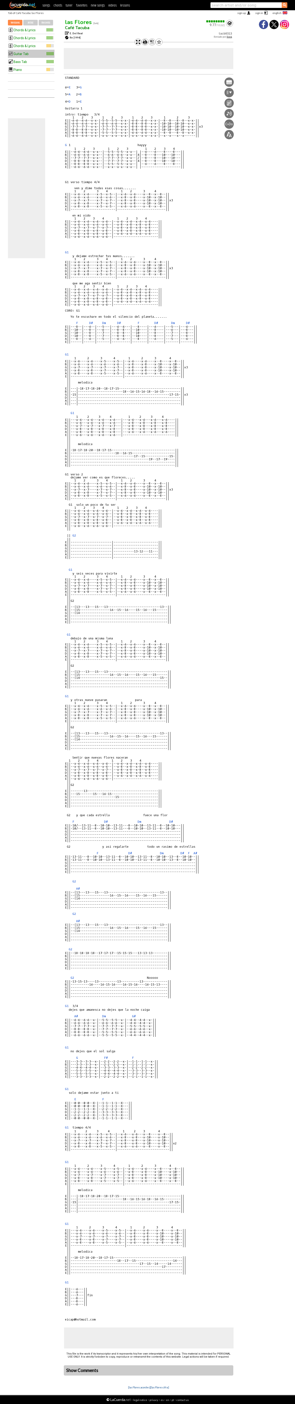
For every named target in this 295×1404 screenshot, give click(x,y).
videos (112, 5)
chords (58, 5)
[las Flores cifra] (159, 1387)
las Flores (78, 22)
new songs (98, 5)
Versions (15, 23)
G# (134, 1016)
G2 (74, 535)
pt (173, 1399)
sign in (259, 13)
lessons (125, 5)
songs (46, 5)
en (167, 1399)
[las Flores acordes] (139, 1387)
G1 (67, 252)
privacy (153, 1399)
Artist (30, 23)
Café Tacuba (77, 28)
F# (106, 1058)
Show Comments (82, 1370)
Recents (45, 23)
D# (91, 323)
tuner (69, 5)
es (162, 1399)
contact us (182, 1399)
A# (195, 853)
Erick (229, 36)
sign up (241, 13)
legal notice (140, 1399)
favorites (81, 5)
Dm (104, 323)
